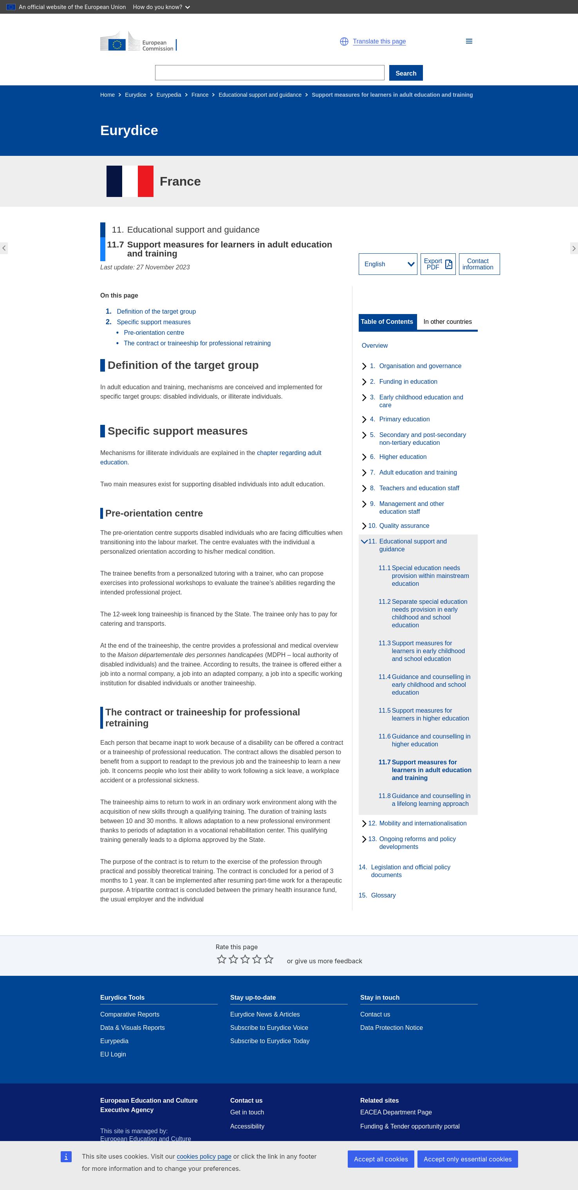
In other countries (448, 322)
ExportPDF (433, 264)
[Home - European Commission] (191, 41)
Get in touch (247, 1088)
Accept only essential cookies (471, 1159)
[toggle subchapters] (363, 367)
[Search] (270, 72)
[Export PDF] (438, 264)
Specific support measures (154, 322)
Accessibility (247, 1103)
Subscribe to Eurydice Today (269, 1017)
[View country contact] (479, 264)
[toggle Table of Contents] (388, 322)
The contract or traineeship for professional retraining (197, 343)
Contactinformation (477, 264)
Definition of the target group (156, 311)
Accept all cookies (389, 1159)
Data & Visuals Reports (132, 1004)
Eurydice (135, 95)
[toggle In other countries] (448, 322)
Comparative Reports (129, 991)
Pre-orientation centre (156, 332)
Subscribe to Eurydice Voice (269, 1004)
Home (107, 95)
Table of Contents (387, 322)
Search (406, 73)
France (200, 95)
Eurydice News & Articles (265, 991)
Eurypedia (169, 95)
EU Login (113, 1030)
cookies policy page (204, 1156)
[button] (469, 41)
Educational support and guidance (260, 95)
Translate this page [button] (379, 41)
